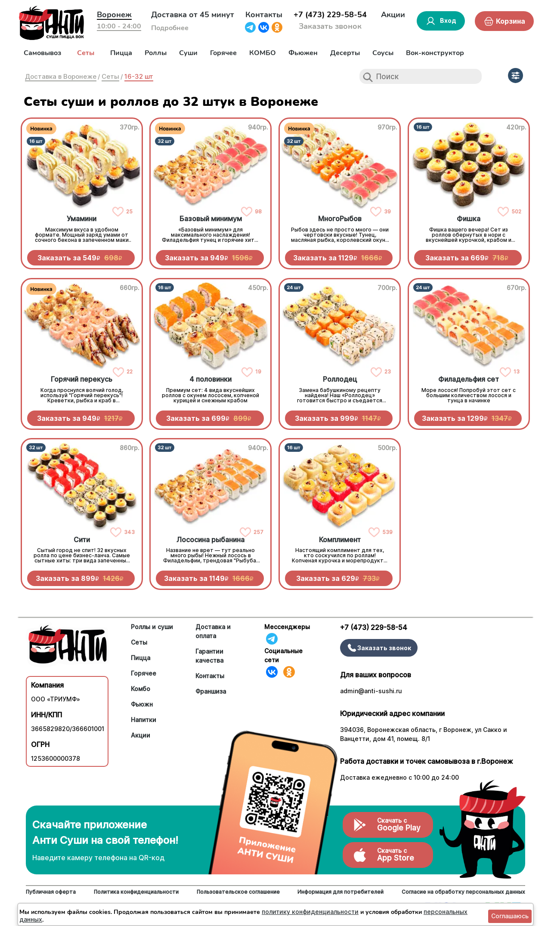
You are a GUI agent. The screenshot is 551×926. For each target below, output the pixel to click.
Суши (188, 53)
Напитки (143, 719)
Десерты (345, 53)
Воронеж (114, 14)
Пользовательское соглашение (238, 892)
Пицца (121, 53)
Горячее (223, 53)
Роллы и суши (152, 626)
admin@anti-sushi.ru (371, 690)
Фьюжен (303, 53)
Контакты (263, 14)
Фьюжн (142, 704)
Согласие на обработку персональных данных (463, 892)
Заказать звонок (330, 26)
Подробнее (170, 28)
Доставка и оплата (213, 631)
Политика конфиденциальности (136, 892)
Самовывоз (42, 53)
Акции (393, 14)
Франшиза (210, 691)
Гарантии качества (209, 656)
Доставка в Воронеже (60, 76)
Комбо (140, 688)
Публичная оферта (51, 892)
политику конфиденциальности (310, 911)
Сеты (85, 53)
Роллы (156, 53)
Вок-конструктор (435, 53)
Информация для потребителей (340, 892)
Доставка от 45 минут (192, 14)
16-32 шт (138, 76)
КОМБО (262, 53)
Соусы (382, 53)
